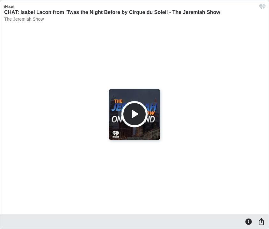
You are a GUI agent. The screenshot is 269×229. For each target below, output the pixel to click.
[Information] (248, 221)
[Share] (261, 221)
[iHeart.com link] (262, 8)
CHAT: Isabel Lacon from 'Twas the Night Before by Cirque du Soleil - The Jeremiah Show (112, 12)
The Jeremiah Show (24, 19)
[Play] (134, 114)
